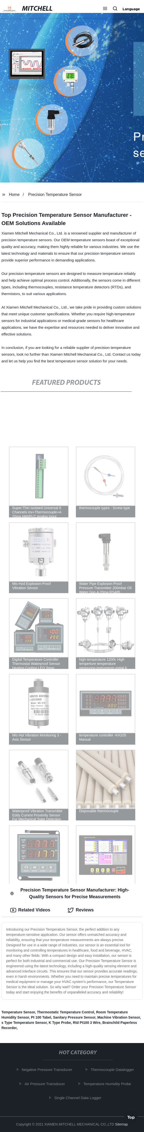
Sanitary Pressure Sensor (74, 1017)
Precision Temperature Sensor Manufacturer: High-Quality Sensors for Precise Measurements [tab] (69, 893)
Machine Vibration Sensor (118, 1017)
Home (14, 194)
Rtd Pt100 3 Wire (86, 1023)
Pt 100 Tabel (41, 1017)
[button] (105, 9)
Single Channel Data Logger (78, 1098)
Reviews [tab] (81, 910)
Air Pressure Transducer (45, 1084)
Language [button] (131, 9)
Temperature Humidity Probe (108, 1084)
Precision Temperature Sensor (55, 194)
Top (131, 1118)
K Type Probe (60, 1023)
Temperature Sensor (18, 1012)
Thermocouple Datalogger (113, 1069)
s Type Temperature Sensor (24, 1023)
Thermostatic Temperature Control (65, 1012)
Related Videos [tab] (30, 910)
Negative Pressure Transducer (48, 1069)
